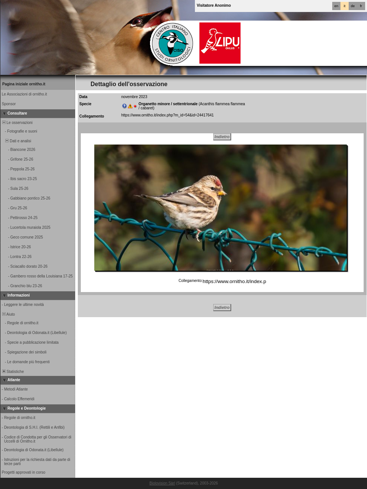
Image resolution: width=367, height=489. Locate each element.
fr (361, 6)
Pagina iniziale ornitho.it (23, 84)
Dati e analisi (16, 141)
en (336, 6)
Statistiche (12, 372)
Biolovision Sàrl (162, 483)
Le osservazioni (17, 123)
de (353, 6)
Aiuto (8, 314)
